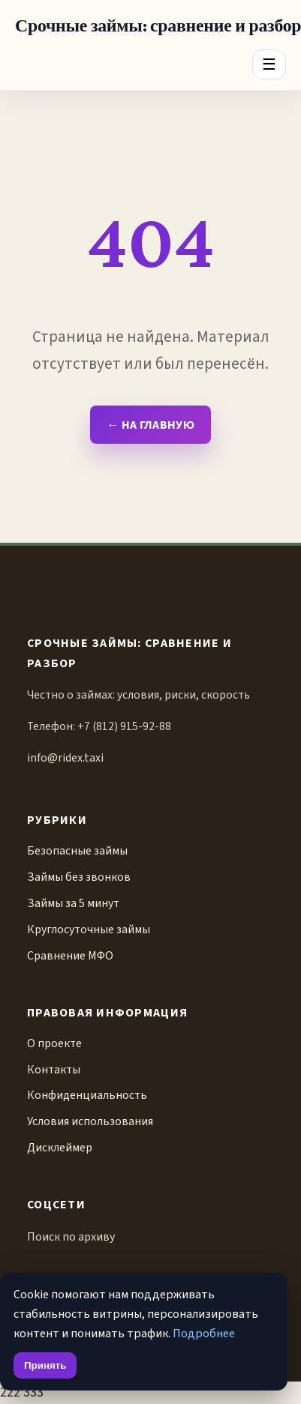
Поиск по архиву (71, 1237)
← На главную (150, 424)
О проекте (54, 1043)
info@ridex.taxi (65, 758)
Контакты (53, 1069)
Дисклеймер (59, 1147)
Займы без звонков (79, 877)
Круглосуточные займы (88, 929)
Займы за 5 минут (73, 903)
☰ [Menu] (269, 64)
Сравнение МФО (70, 955)
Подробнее (204, 1333)
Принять (45, 1365)
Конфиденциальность (87, 1095)
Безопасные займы (77, 851)
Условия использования (90, 1121)
